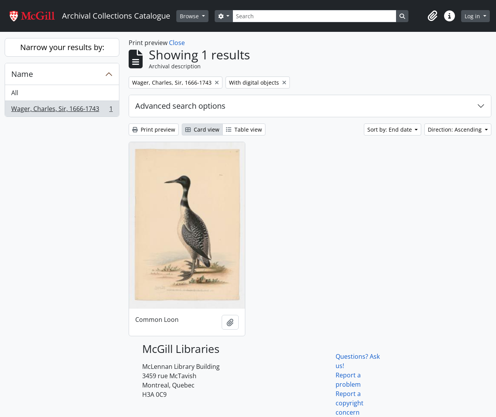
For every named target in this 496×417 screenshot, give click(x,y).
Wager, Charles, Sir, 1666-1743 (62, 110)
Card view (202, 129)
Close (177, 42)
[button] (432, 15)
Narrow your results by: (62, 47)
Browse (190, 16)
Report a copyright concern (349, 403)
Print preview (153, 129)
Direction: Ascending (455, 129)
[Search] (314, 16)
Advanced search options (180, 106)
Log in (473, 16)
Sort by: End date (390, 129)
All (14, 93)
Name (22, 74)
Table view (244, 129)
